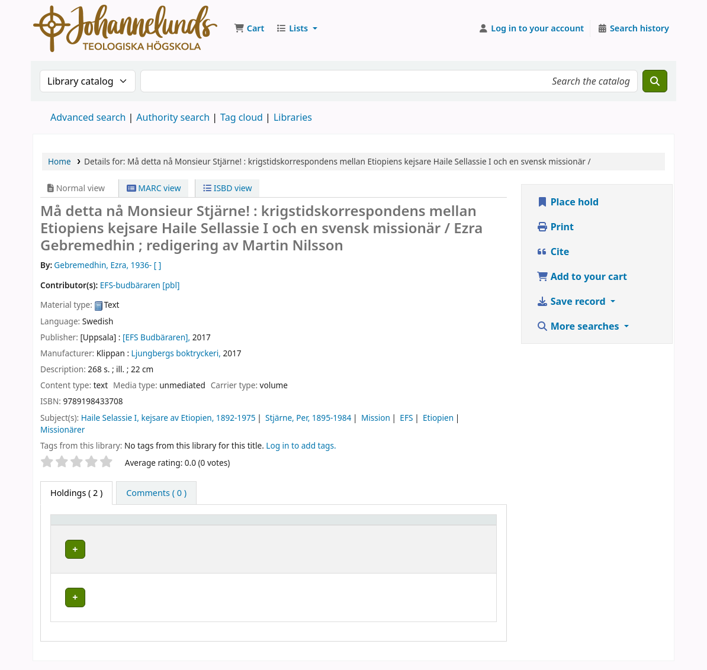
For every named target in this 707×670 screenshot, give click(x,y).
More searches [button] (579, 326)
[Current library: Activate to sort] (178, 530)
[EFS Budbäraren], (156, 337)
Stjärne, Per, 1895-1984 (308, 417)
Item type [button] (76, 536)
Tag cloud (241, 117)
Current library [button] (168, 536)
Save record (572, 301)
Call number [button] (335, 531)
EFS (406, 417)
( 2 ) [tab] (76, 492)
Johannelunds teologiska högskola (177, 598)
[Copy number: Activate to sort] (415, 530)
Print (555, 226)
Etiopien (438, 417)
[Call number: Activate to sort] (348, 530)
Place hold (567, 201)
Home (59, 161)
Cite (553, 251)
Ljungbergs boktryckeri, (176, 353)
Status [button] (464, 536)
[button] (249, 28)
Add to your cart (582, 276)
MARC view (154, 188)
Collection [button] (250, 536)
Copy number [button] (406, 531)
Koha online (125, 28)
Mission (375, 417)
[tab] (156, 493)
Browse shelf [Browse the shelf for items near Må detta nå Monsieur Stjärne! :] (346, 603)
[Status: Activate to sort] (471, 530)
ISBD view (227, 188)
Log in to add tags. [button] (301, 445)
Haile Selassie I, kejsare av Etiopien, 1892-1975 (168, 417)
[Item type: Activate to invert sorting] (92, 530)
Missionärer (62, 429)
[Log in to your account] (531, 28)
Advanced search (88, 117)
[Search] (654, 81)
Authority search (173, 117)
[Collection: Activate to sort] (268, 530)
